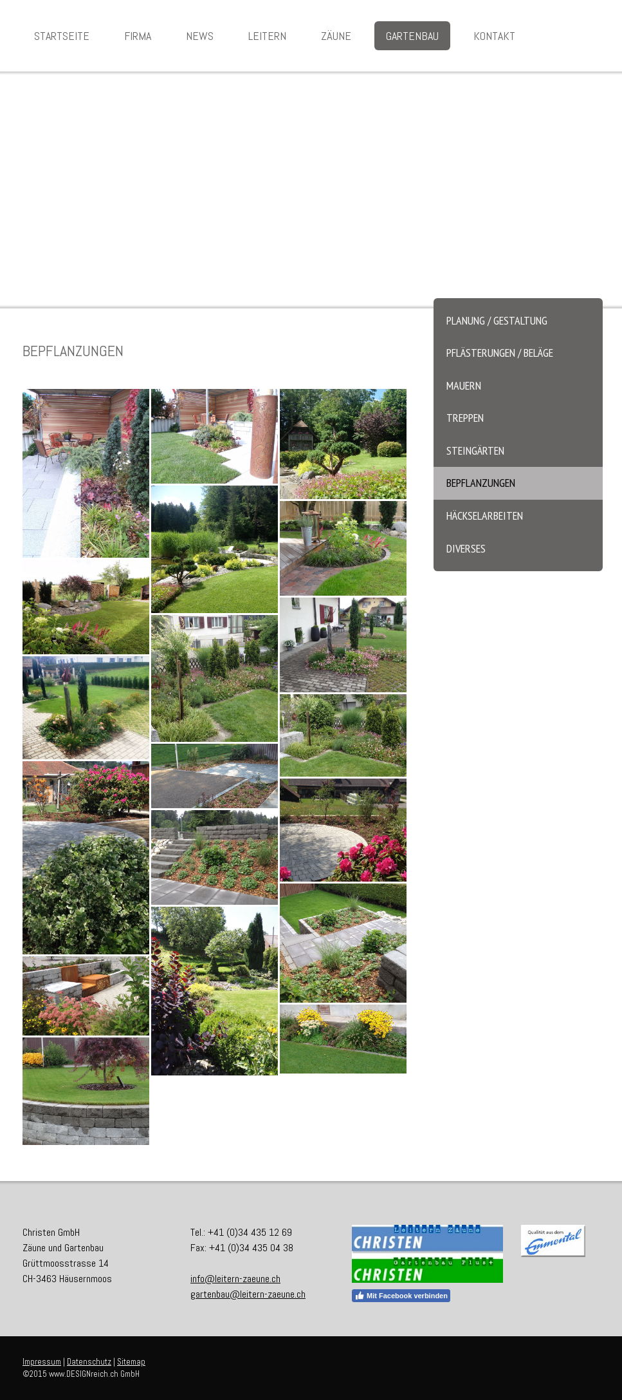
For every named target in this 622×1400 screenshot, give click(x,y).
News (200, 35)
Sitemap (131, 1361)
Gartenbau (412, 35)
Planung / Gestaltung (496, 320)
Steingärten (475, 450)
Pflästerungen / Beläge (499, 352)
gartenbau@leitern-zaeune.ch (248, 1294)
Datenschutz (89, 1361)
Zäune (336, 35)
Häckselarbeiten (484, 515)
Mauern (463, 385)
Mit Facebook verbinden (401, 1296)
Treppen (465, 417)
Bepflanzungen (480, 482)
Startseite (61, 35)
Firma (137, 35)
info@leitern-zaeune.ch (235, 1278)
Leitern (267, 35)
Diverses (466, 548)
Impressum (42, 1361)
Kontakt (494, 35)
